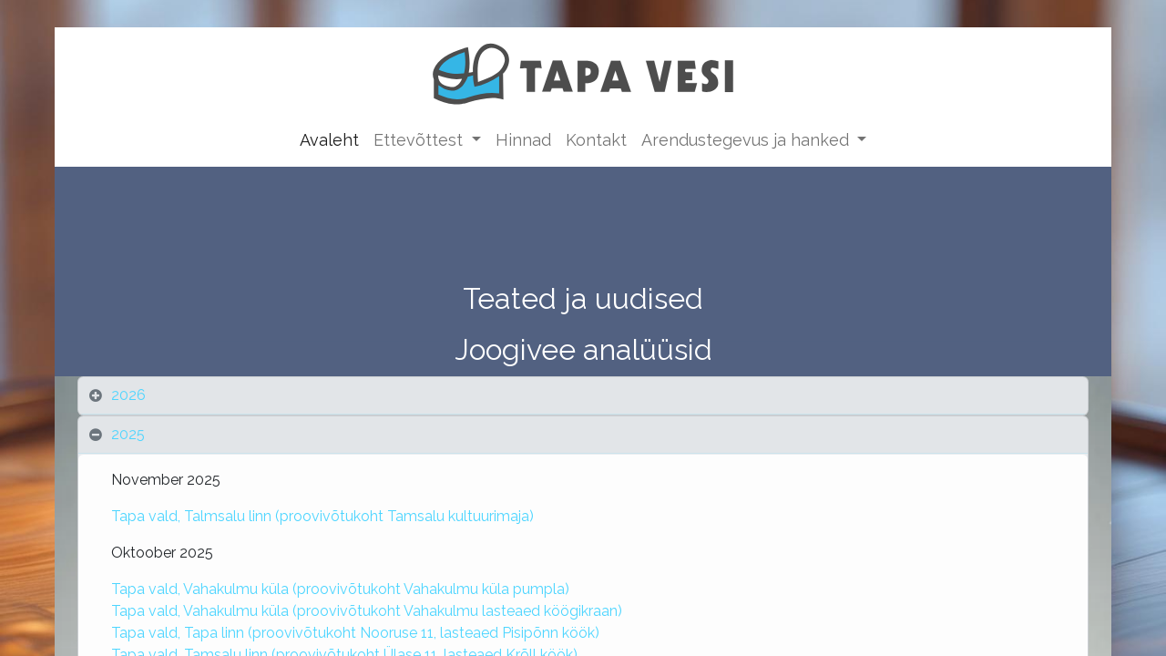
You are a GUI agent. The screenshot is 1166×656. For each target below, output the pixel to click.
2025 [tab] (129, 434)
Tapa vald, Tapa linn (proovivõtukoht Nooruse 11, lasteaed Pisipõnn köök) (355, 632)
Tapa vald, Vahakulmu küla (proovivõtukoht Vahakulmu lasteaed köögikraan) (368, 611)
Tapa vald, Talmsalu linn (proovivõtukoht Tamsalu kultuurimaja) (322, 516)
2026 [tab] (128, 395)
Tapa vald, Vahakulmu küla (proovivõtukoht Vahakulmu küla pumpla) (342, 589)
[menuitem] (329, 139)
